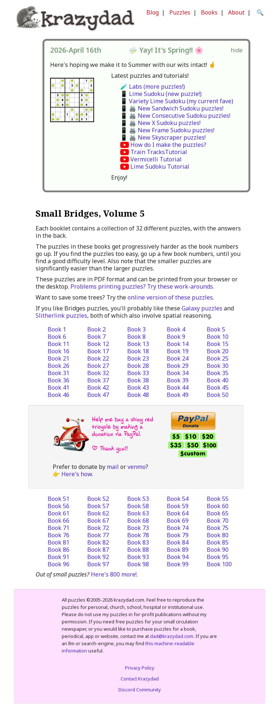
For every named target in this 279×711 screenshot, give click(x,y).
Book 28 (138, 366)
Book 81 (58, 542)
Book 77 (98, 535)
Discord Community (139, 689)
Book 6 (57, 337)
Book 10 (218, 337)
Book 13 (138, 344)
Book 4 (176, 329)
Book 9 (176, 337)
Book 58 (138, 506)
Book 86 (58, 550)
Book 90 (218, 550)
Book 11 (58, 344)
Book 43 (138, 387)
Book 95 (218, 557)
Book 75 (218, 528)
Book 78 (138, 535)
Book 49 (178, 395)
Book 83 (138, 542)
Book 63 (138, 513)
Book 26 (58, 366)
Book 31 (58, 373)
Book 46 (58, 395)
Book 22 (98, 358)
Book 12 (98, 344)
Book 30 (218, 366)
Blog (152, 12)
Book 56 (58, 506)
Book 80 (218, 535)
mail (113, 467)
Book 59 (178, 506)
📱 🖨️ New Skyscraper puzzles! (163, 137)
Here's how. (77, 474)
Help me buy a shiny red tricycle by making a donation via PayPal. (122, 426)
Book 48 (138, 395)
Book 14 (178, 344)
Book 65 (218, 513)
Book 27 (98, 366)
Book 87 (98, 550)
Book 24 (178, 358)
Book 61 (58, 513)
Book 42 (98, 387)
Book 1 (57, 329)
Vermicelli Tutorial (156, 159)
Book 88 (138, 550)
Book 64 (178, 513)
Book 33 (138, 373)
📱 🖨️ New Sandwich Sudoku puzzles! (171, 108)
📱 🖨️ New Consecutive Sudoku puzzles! (175, 116)
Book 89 (178, 550)
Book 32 (98, 373)
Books (209, 12)
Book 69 (178, 521)
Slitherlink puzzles (61, 316)
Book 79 (178, 535)
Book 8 (136, 337)
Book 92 (98, 557)
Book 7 (96, 337)
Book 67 (98, 521)
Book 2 (96, 329)
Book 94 (178, 557)
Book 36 (58, 380)
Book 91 (58, 557)
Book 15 (218, 344)
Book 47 (98, 395)
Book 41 (58, 387)
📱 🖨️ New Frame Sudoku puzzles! (167, 130)
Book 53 (138, 499)
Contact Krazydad (140, 678)
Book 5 (216, 329)
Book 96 (58, 564)
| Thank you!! (110, 448)
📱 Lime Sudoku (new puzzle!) (161, 94)
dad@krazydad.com (171, 636)
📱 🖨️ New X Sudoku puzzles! (160, 123)
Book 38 (138, 380)
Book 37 (98, 380)
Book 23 (138, 358)
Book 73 (138, 528)
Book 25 (218, 358)
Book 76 (58, 535)
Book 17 (98, 351)
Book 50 (218, 395)
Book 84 (178, 542)
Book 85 (218, 542)
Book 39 (178, 380)
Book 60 (218, 506)
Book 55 (218, 499)
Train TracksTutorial (158, 152)
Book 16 (58, 351)
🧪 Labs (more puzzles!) (152, 87)
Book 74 (178, 528)
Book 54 (178, 499)
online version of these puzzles (170, 297)
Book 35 (218, 373)
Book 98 (138, 564)
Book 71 (58, 528)
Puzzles (179, 12)
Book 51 (58, 499)
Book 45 (218, 387)
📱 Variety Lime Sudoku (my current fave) (176, 101)
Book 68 (138, 521)
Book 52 (98, 499)
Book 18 (138, 351)
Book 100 (219, 564)
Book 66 (58, 521)
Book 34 (178, 373)
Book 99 (178, 564)
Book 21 (58, 358)
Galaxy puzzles (202, 308)
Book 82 (98, 542)
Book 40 (218, 380)
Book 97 (98, 564)
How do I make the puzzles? (168, 145)
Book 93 (138, 557)
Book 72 (98, 528)
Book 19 (178, 351)
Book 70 (218, 521)
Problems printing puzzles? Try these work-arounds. (142, 286)
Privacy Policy (139, 667)
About (236, 12)
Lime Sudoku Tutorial (159, 166)
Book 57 (98, 506)
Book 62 (98, 513)
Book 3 (136, 329)
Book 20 (218, 351)
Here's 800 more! (114, 574)
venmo (137, 467)
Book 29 (178, 366)
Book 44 (178, 387)
